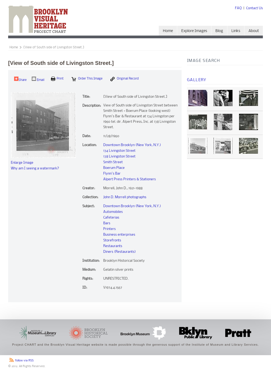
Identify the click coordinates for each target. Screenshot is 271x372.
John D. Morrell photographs (124, 197)
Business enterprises (119, 235)
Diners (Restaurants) (119, 252)
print (57, 79)
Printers (109, 229)
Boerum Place (114, 168)
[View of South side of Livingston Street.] (53, 47)
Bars (106, 223)
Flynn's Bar (112, 173)
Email (38, 79)
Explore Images (194, 31)
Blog (219, 31)
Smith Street (113, 162)
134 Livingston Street (119, 151)
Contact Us (254, 8)
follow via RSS (24, 360)
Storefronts (112, 240)
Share (20, 79)
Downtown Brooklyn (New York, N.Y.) (132, 145)
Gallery (197, 80)
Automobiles (113, 212)
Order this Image (87, 79)
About (254, 31)
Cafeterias (111, 217)
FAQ (238, 8)
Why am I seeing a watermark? (35, 168)
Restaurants (112, 246)
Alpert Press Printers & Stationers (129, 179)
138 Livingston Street (119, 156)
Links (235, 31)
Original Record (124, 79)
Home (168, 31)
